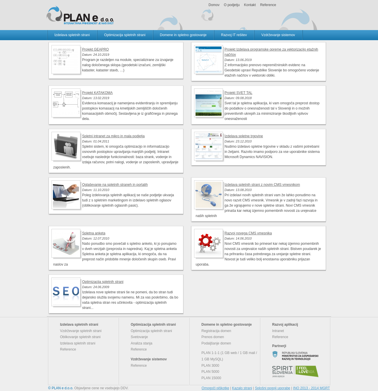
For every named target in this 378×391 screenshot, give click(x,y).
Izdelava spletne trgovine (244, 136)
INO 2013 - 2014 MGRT (311, 388)
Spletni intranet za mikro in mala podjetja (113, 136)
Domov (214, 5)
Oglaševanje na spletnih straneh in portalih (115, 185)
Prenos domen (213, 337)
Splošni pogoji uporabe (272, 388)
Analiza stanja (141, 343)
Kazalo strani (242, 388)
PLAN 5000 (210, 372)
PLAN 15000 (211, 378)
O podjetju (232, 5)
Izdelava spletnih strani (72, 35)
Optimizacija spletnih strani (124, 35)
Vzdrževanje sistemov (278, 35)
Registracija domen (216, 331)
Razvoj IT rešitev (234, 35)
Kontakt (250, 5)
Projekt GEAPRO (95, 49)
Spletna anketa (93, 233)
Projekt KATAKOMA (97, 93)
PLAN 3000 (210, 366)
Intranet (278, 331)
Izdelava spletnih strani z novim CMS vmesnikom (262, 185)
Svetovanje (139, 337)
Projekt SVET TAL (238, 93)
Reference (268, 5)
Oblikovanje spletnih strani (80, 337)
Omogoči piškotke (215, 388)
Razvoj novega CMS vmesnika (248, 233)
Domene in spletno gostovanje (183, 35)
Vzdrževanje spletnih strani (81, 331)
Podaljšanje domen (216, 343)
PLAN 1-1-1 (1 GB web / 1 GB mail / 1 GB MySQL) (229, 356)
